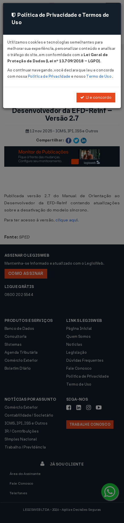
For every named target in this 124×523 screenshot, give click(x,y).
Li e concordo (95, 97)
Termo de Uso (99, 76)
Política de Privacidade (49, 76)
